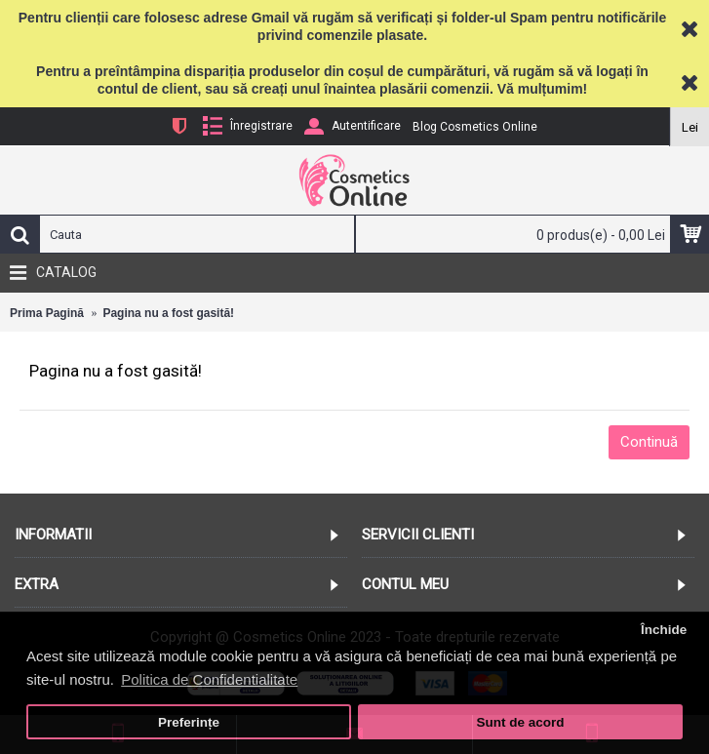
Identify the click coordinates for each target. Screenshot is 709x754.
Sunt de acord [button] (520, 722)
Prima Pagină (47, 313)
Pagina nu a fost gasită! (168, 313)
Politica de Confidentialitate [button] (209, 679)
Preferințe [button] (188, 722)
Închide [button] (664, 629)
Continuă (649, 442)
